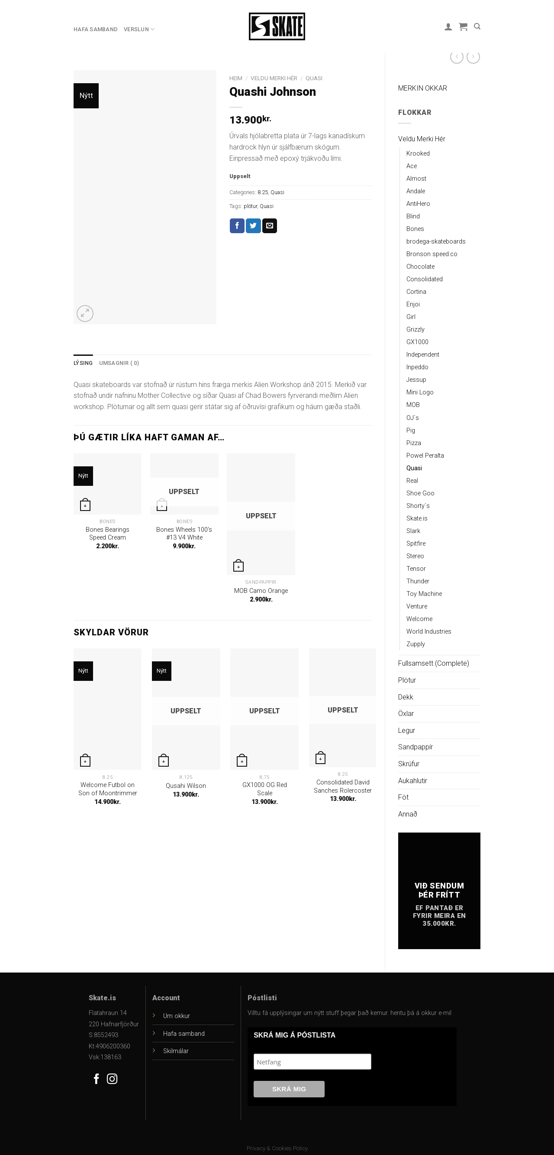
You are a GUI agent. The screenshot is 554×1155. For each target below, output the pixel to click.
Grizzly (415, 329)
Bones (415, 229)
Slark (413, 531)
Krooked (418, 153)
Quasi (414, 468)
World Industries (428, 631)
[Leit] (477, 26)
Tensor (416, 569)
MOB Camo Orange (261, 591)
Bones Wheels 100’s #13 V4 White (184, 534)
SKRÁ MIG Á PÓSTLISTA (294, 1035)
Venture (416, 606)
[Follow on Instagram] (112, 1080)
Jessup (416, 380)
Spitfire (415, 543)
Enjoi (413, 304)
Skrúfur (408, 764)
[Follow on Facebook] (96, 1080)
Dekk (405, 697)
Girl (411, 317)
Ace (411, 166)
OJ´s (412, 418)
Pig (410, 430)
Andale (415, 191)
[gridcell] (223, 396)
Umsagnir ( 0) (119, 363)
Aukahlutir (412, 781)
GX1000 (417, 342)
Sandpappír (415, 747)
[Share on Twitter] (253, 225)
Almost (416, 178)
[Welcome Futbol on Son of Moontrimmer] (108, 709)
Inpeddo (417, 367)
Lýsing (83, 363)
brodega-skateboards (436, 241)
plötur (250, 206)
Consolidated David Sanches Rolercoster (343, 786)
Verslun (139, 29)
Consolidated (424, 279)
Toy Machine (424, 594)
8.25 (263, 192)
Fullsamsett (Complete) (433, 663)
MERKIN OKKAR (422, 88)
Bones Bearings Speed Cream (107, 534)
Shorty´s (418, 506)
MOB (413, 405)
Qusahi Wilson (186, 786)
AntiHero (418, 204)
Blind (413, 216)
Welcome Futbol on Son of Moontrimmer (107, 789)
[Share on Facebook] (237, 225)
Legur (406, 730)
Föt (403, 797)
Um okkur (176, 1016)
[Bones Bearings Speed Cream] (108, 483)
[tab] (83, 363)
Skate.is (417, 518)
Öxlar (406, 713)
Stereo (415, 556)
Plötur (407, 680)
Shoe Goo (420, 493)
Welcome (419, 619)
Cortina (416, 292)
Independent (422, 354)
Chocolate (420, 266)
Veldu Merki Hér (421, 139)
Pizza (413, 443)
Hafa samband (96, 29)
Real (412, 481)
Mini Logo (420, 392)
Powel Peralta (425, 455)
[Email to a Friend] (269, 225)
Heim (235, 78)
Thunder (417, 581)
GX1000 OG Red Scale (264, 789)
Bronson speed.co (431, 254)
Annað (407, 814)
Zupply (415, 644)
